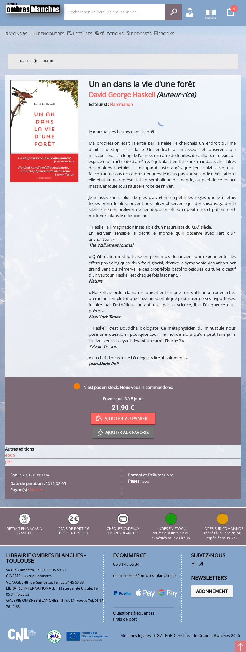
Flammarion (121, 104)
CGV (158, 635)
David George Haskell (122, 94)
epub (10, 455)
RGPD (170, 635)
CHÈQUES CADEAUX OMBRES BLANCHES (122, 528)
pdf (8, 462)
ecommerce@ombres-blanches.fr (144, 575)
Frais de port (125, 619)
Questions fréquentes (133, 613)
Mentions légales (135, 635)
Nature (36, 489)
